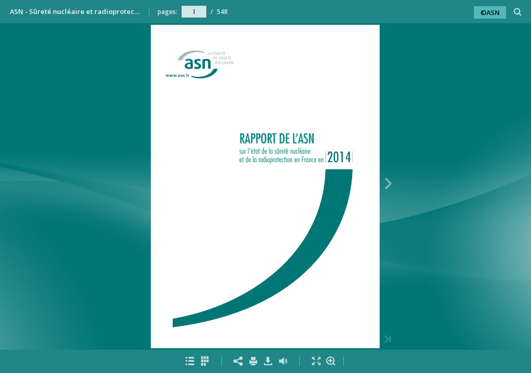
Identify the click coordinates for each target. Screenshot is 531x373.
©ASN (490, 12)
